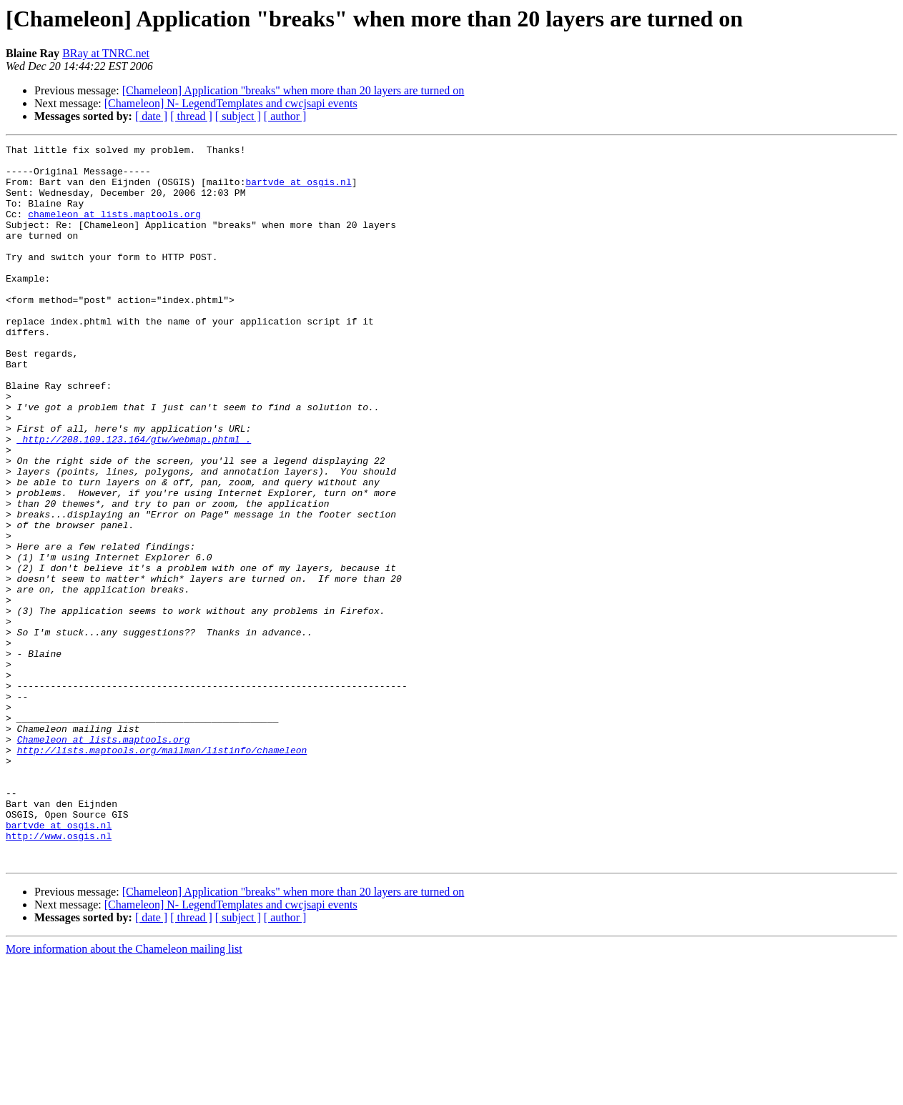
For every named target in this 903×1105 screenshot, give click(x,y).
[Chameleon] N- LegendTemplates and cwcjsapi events (230, 103)
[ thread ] (191, 116)
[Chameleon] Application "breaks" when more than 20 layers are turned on (293, 90)
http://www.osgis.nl (59, 974)
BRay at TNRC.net (105, 53)
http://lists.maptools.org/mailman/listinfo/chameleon (162, 872)
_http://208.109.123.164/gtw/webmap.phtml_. (134, 498)
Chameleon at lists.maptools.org (103, 859)
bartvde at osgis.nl (298, 190)
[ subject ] (238, 116)
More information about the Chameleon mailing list (124, 1092)
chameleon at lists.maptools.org (114, 228)
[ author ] (285, 116)
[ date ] (151, 116)
